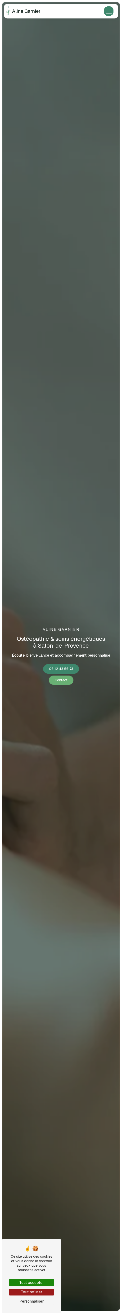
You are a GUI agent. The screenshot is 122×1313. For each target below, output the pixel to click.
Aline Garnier (23, 11)
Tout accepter (31, 1282)
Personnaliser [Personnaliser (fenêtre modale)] (31, 1301)
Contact (61, 680)
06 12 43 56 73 (61, 669)
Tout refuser (31, 1292)
